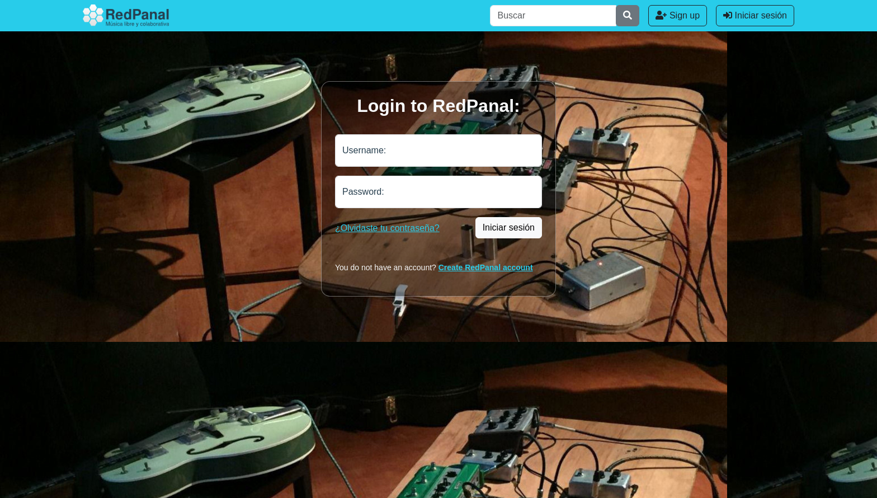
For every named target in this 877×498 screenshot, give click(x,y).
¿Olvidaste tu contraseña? (387, 228)
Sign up (678, 15)
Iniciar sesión (755, 15)
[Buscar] (553, 15)
